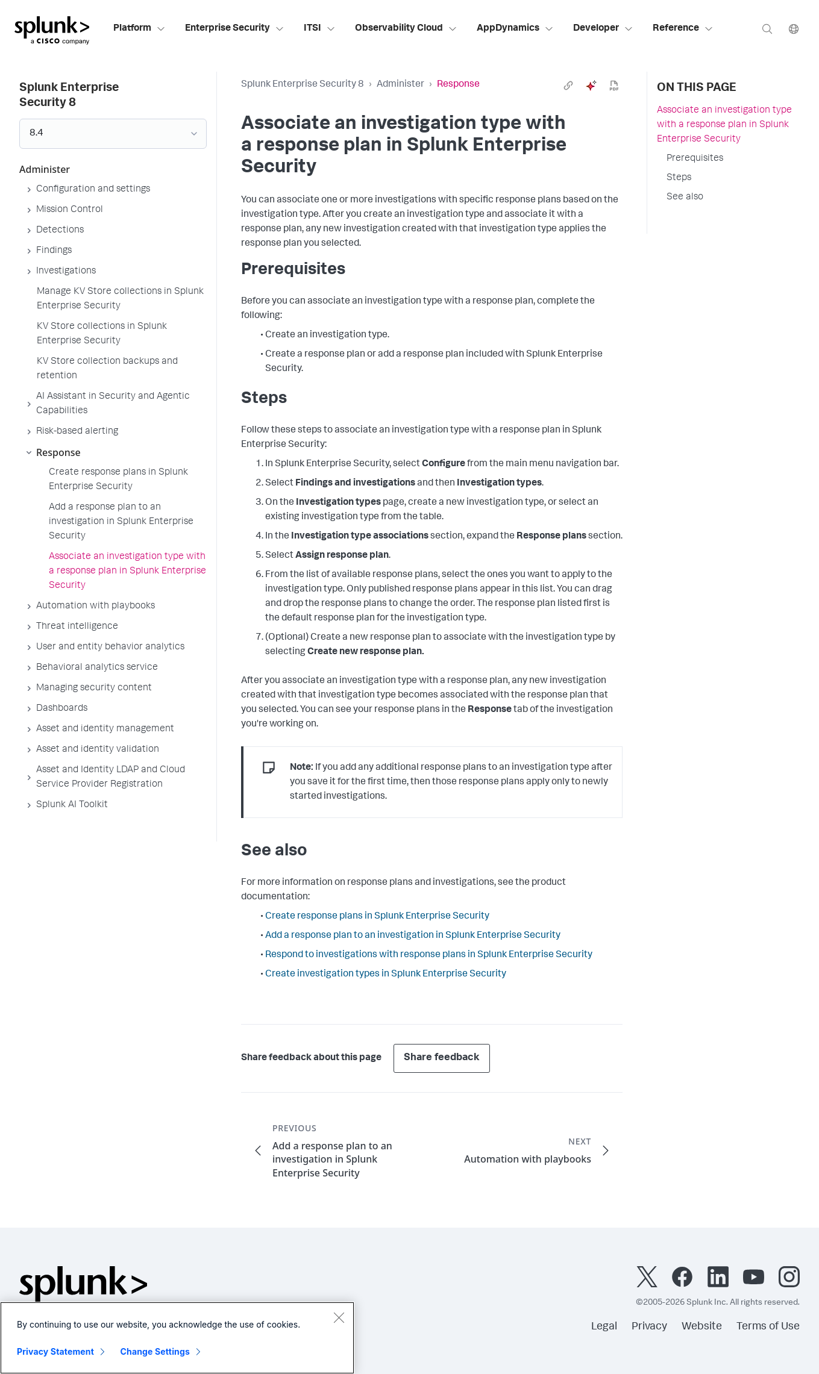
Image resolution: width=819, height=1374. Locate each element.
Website (702, 1327)
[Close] (339, 1317)
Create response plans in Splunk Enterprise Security (377, 917)
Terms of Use (768, 1327)
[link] (568, 85)
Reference (683, 29)
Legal (604, 1327)
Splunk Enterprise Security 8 (302, 85)
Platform (139, 29)
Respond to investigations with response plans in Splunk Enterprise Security (428, 955)
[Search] (767, 28)
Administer (400, 85)
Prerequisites (695, 159)
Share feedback (442, 1058)
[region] (177, 1338)
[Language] (794, 28)
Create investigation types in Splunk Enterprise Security (385, 974)
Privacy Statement (55, 1351)
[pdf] (614, 85)
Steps (679, 178)
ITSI (320, 29)
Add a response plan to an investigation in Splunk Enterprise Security (412, 936)
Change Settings (155, 1351)
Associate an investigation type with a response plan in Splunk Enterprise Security (724, 125)
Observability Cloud (406, 29)
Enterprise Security (234, 29)
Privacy (649, 1327)
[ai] (591, 85)
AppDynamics (515, 29)
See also (685, 197)
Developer (603, 29)
